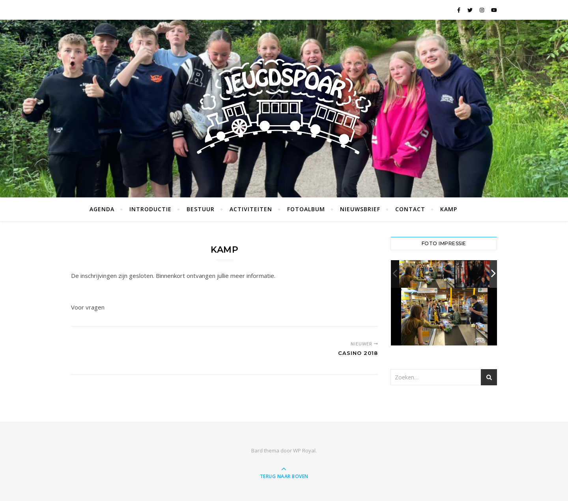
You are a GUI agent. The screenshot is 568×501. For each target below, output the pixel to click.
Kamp (448, 209)
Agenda (102, 209)
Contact (410, 209)
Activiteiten (251, 209)
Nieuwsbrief (360, 209)
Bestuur (201, 209)
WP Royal (304, 450)
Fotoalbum (306, 209)
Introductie (150, 209)
